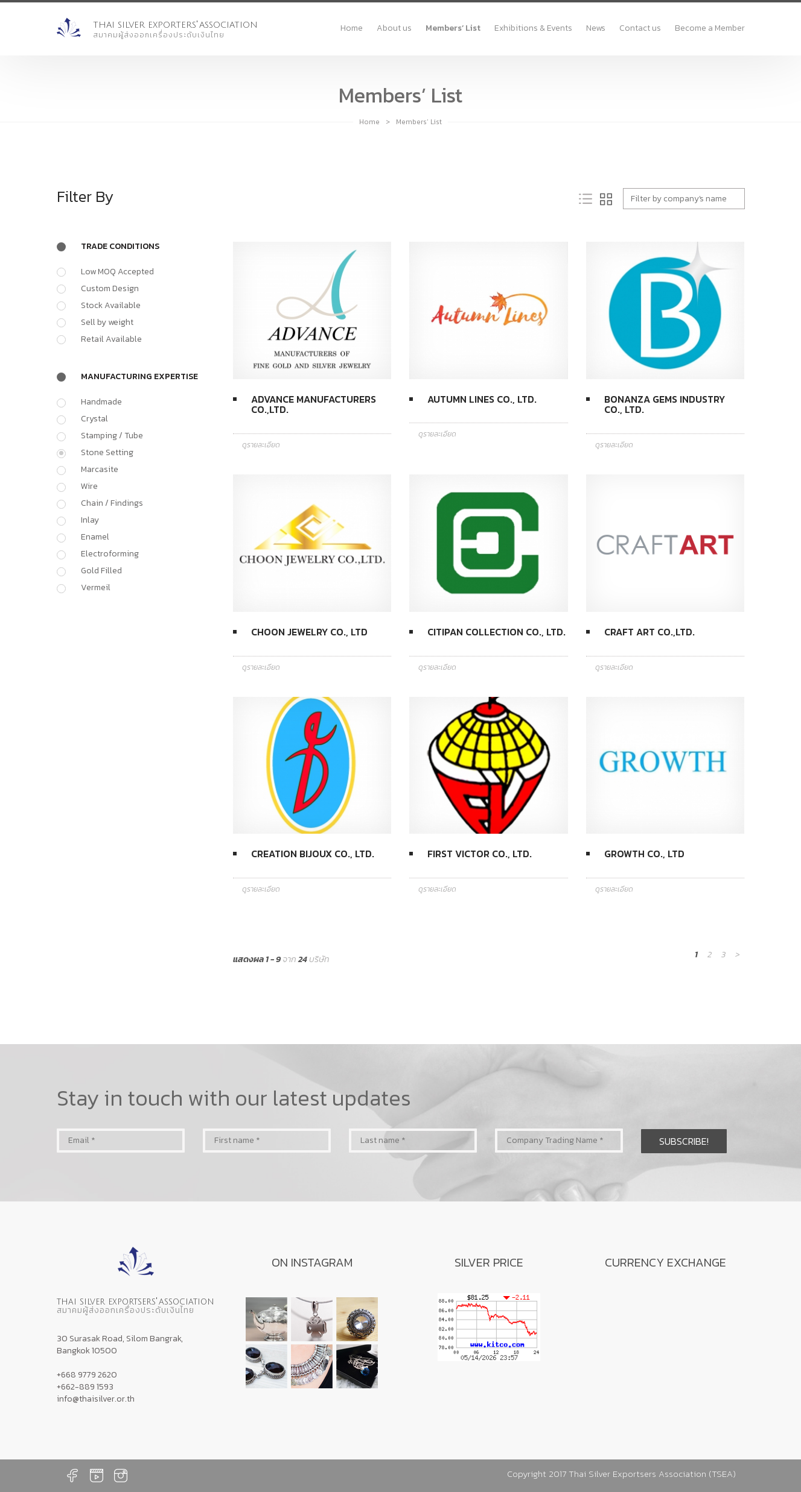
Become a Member (710, 28)
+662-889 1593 (85, 1386)
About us (394, 28)
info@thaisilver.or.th (96, 1399)
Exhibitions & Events (533, 28)
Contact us (640, 28)
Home (351, 28)
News (595, 28)
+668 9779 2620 (87, 1374)
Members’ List (453, 28)
